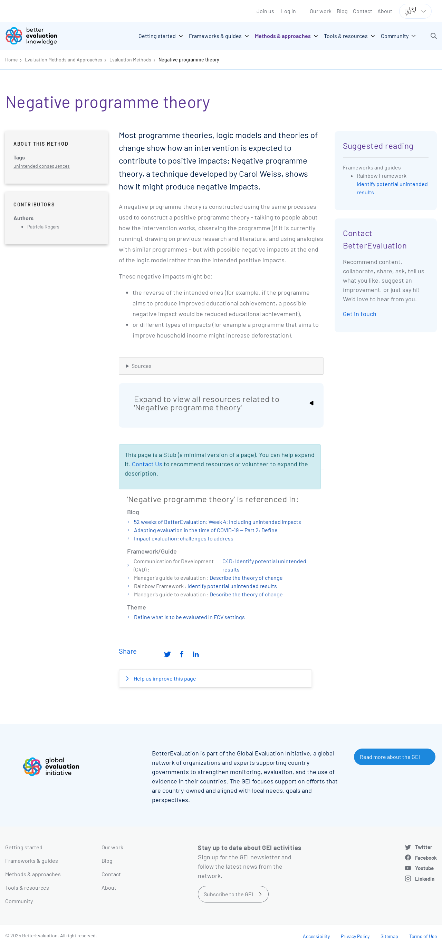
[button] (434, 36)
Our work (321, 11)
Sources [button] (142, 365)
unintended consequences (41, 166)
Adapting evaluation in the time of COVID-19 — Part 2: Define (206, 530)
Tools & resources (27, 887)
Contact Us (147, 464)
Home (11, 59)
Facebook (426, 858)
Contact (362, 11)
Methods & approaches (33, 874)
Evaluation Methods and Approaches (63, 59)
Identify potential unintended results (232, 586)
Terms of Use (423, 936)
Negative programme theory (188, 59)
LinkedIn (424, 879)
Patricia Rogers (43, 227)
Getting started (23, 847)
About (384, 11)
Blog (342, 11)
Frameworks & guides (31, 860)
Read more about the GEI (390, 756)
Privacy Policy (355, 936)
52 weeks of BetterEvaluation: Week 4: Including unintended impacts (217, 521)
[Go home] (36, 36)
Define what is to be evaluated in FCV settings (189, 617)
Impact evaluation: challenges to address (183, 538)
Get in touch (359, 314)
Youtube (424, 868)
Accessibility (316, 936)
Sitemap (389, 936)
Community (19, 901)
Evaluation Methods (130, 59)
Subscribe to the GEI (228, 894)
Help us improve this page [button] (164, 678)
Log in (288, 11)
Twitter (423, 847)
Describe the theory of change (246, 577)
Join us (265, 11)
